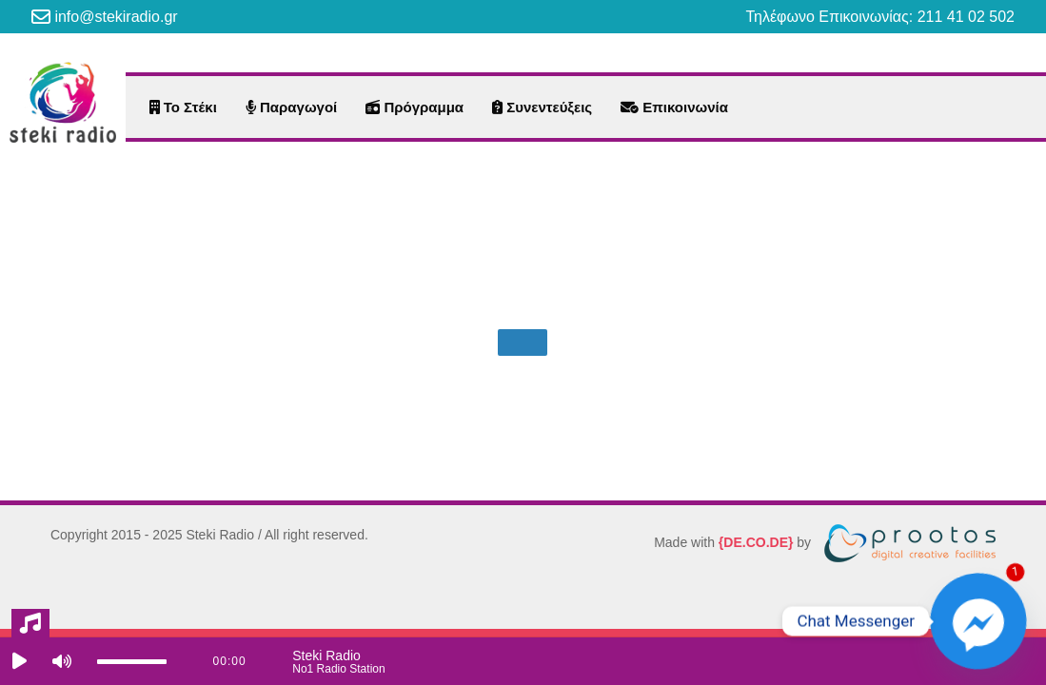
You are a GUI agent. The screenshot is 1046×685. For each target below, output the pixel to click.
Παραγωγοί (291, 107)
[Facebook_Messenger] (978, 621)
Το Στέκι (183, 107)
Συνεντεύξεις (542, 107)
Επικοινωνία (674, 107)
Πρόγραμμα (414, 107)
